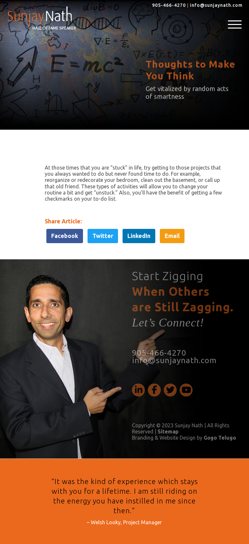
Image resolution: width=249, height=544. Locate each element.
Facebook (64, 235)
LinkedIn (138, 235)
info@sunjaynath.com (216, 5)
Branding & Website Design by (184, 438)
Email (172, 235)
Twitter (102, 235)
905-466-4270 (169, 5)
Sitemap (168, 431)
